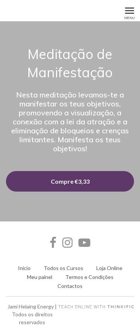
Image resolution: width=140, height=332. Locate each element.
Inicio (24, 268)
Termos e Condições (89, 277)
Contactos (70, 286)
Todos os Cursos (63, 268)
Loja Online (109, 268)
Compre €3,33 (70, 181)
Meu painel (39, 277)
